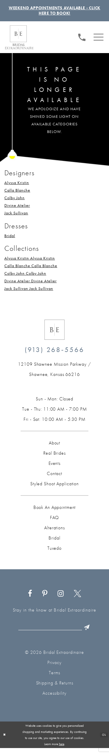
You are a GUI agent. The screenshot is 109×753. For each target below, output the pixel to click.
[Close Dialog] (5, 740)
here (61, 749)
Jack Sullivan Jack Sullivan (28, 292)
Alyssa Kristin (16, 186)
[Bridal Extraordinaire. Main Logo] (19, 41)
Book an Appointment (54, 511)
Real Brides (54, 457)
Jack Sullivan (16, 216)
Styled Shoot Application (54, 487)
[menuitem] (82, 40)
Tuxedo (54, 552)
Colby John (14, 201)
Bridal (9, 239)
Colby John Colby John (25, 277)
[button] (99, 40)
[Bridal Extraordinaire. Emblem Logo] (54, 333)
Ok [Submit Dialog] (103, 739)
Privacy (54, 667)
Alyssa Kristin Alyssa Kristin (29, 262)
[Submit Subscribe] (93, 631)
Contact (54, 477)
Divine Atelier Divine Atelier (30, 284)
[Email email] (55, 631)
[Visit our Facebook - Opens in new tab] (30, 597)
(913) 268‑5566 (55, 353)
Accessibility (54, 698)
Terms (54, 678)
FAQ (54, 521)
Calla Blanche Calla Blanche (30, 269)
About (54, 447)
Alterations (54, 531)
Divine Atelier (17, 209)
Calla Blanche (17, 194)
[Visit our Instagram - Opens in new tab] (60, 597)
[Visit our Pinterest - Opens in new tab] (45, 597)
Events (54, 467)
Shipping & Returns (54, 688)
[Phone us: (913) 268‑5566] (82, 40)
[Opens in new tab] (54, 373)
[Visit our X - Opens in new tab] (77, 597)
